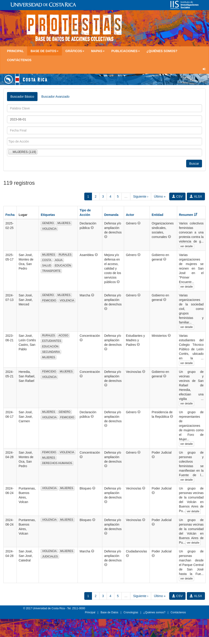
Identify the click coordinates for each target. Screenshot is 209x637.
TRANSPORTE (51, 270)
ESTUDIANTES (51, 340)
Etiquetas (48, 215)
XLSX (196, 196)
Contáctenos (19, 60)
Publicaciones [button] (125, 51)
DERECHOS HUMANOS (57, 463)
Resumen (188, 215)
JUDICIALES (50, 556)
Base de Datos (109, 612)
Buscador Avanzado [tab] (55, 96)
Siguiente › (140, 196)
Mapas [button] (98, 51)
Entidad (157, 215)
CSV (177, 196)
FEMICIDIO (49, 300)
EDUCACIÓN (63, 265)
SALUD (46, 265)
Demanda (111, 215)
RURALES (65, 254)
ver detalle (186, 246)
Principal (15, 51)
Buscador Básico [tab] (22, 96)
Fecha (9, 215)
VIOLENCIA (49, 228)
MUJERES (63, 223)
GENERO (48, 223)
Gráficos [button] (74, 51)
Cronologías (131, 612)
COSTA (46, 260)
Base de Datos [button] (45, 51)
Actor (130, 215)
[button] (92, 227)
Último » (159, 196)
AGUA (59, 260)
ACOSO (63, 335)
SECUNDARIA (51, 351)
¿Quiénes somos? (162, 51)
